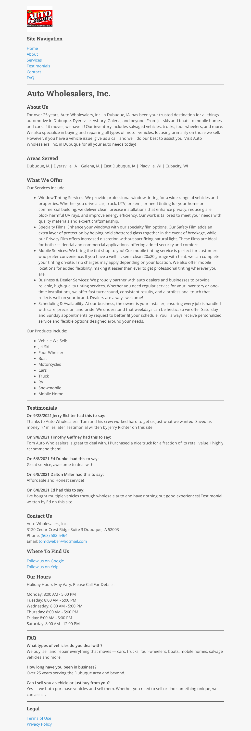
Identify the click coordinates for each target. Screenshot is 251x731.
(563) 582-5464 (54, 535)
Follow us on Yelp (43, 566)
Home (32, 48)
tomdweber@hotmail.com (63, 541)
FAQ (30, 77)
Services (34, 60)
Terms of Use (39, 718)
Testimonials (38, 66)
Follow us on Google (45, 561)
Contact (34, 72)
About (32, 54)
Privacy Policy (39, 724)
